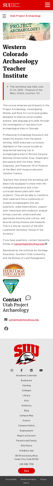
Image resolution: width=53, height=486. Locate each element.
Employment (26, 430)
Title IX (26, 483)
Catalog (26, 385)
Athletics (26, 405)
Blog (26, 410)
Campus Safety (26, 425)
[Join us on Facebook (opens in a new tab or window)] (21, 370)
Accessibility (11, 479)
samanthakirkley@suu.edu (29, 243)
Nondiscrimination (28, 479)
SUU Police (26, 445)
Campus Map (26, 415)
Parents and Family (26, 440)
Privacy (43, 479)
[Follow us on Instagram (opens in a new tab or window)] (12, 370)
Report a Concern (26, 435)
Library (26, 395)
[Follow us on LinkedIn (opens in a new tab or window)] (31, 370)
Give (26, 470)
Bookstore (26, 380)
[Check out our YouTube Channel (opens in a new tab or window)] (41, 370)
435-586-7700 (26, 464)
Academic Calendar (26, 375)
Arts (26, 400)
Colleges (26, 390)
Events (26, 420)
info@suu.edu (26, 450)
